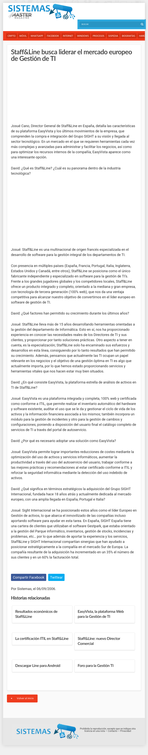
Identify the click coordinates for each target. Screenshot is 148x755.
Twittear (56, 577)
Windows (84, 36)
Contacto (112, 731)
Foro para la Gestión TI (96, 665)
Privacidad (125, 731)
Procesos (99, 36)
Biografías (129, 36)
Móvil (23, 36)
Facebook (53, 36)
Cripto (12, 36)
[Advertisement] (40, 92)
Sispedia (114, 36)
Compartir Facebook (28, 577)
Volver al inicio (22, 698)
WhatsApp (37, 36)
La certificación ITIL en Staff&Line (41, 638)
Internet (68, 36)
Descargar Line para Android (37, 665)
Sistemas (41, 12)
